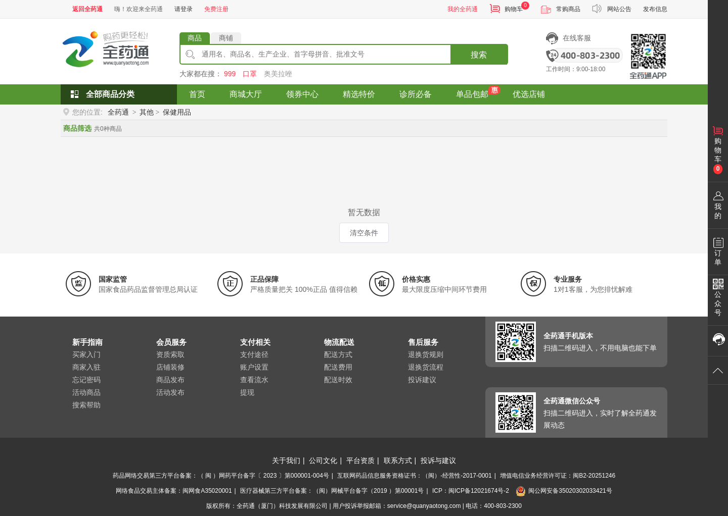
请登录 (183, 9)
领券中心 (302, 94)
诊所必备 (415, 94)
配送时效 (338, 380)
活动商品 (86, 392)
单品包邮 (472, 94)
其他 (147, 112)
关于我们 (286, 460)
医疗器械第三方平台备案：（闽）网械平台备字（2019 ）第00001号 (332, 490)
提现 (247, 392)
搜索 (479, 54)
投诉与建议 (438, 460)
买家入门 (86, 354)
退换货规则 (425, 354)
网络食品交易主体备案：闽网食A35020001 (174, 490)
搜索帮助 (86, 405)
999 (230, 74)
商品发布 (170, 380)
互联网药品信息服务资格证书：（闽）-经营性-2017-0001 (414, 475)
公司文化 (323, 460)
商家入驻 (86, 367)
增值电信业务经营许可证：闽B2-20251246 (557, 475)
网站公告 (619, 9)
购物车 (514, 9)
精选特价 (359, 94)
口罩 (250, 74)
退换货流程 (425, 367)
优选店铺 (529, 94)
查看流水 (254, 380)
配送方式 (338, 354)
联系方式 (398, 460)
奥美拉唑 (278, 74)
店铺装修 (170, 367)
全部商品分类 (110, 94)
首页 (197, 94)
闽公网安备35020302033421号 (564, 490)
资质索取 (170, 354)
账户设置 (254, 367)
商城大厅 (246, 94)
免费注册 (216, 9)
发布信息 (655, 9)
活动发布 (170, 392)
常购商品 (568, 9)
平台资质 (360, 460)
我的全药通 (462, 9)
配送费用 (338, 367)
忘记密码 (86, 380)
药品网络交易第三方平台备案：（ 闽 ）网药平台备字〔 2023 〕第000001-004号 (221, 475)
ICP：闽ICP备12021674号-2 (470, 490)
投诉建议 (422, 380)
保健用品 (177, 112)
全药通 (118, 112)
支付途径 (254, 354)
